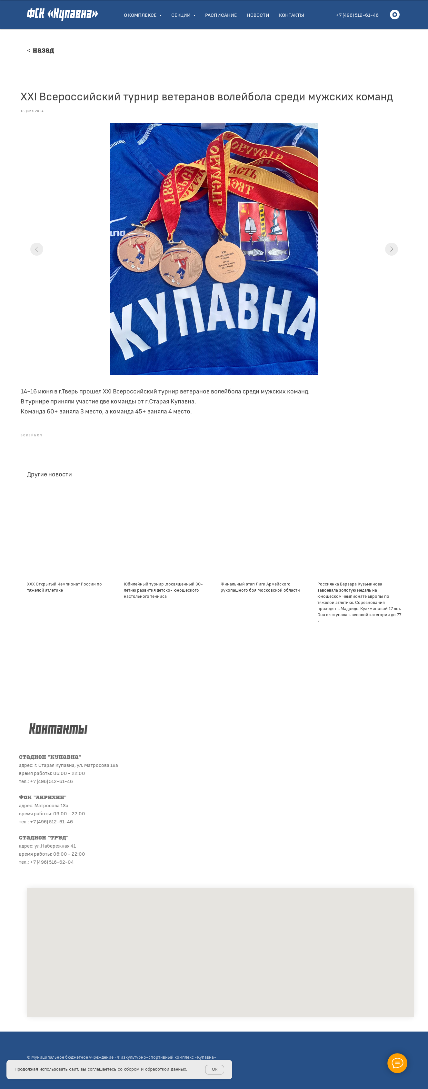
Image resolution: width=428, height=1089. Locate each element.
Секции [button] (181, 15)
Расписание (221, 15)
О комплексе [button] (141, 15)
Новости (258, 15)
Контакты (291, 15)
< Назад (40, 51)
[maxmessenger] (395, 14)
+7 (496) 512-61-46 (357, 15)
